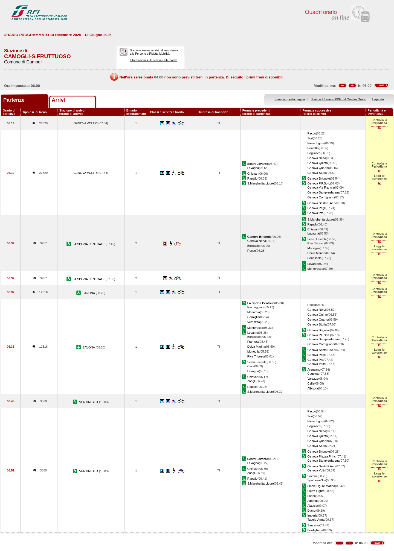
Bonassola (314, 258)
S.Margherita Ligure (260, 183)
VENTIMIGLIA (89, 402)
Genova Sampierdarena (323, 192)
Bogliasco (313, 153)
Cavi (250, 366)
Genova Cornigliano (320, 197)
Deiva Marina (316, 253)
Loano (311, 495)
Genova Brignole (318, 178)
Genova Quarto (317, 167)
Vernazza (253, 322)
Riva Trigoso (315, 243)
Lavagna (253, 167)
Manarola (253, 312)
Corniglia (253, 317)
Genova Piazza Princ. (322, 456)
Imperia (312, 515)
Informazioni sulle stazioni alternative (153, 60)
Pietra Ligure (316, 491)
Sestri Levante (317, 239)
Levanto (312, 263)
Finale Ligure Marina (321, 486)
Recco (311, 133)
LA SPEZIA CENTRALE (89, 244)
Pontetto (312, 148)
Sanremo (313, 525)
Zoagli (251, 381)
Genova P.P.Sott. (318, 183)
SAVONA (89, 293)
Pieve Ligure (315, 143)
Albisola (312, 388)
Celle (310, 383)
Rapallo (252, 178)
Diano (311, 510)
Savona (312, 476)
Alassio (312, 505)
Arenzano (313, 369)
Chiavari (253, 173)
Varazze (312, 378)
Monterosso (315, 268)
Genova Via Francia (320, 187)
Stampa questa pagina (289, 99)
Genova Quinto (317, 163)
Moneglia (313, 248)
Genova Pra (315, 213)
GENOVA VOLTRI (85, 123)
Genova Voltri (316, 363)
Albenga (312, 500)
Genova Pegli (316, 208)
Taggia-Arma (316, 519)
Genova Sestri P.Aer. (321, 203)
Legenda (378, 99)
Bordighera (314, 530)
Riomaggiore (256, 307)
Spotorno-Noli (316, 480)
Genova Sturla (317, 172)
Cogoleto (313, 373)
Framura (253, 341)
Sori (310, 138)
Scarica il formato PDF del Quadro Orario (338, 99)
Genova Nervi (316, 158)
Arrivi (58, 100)
